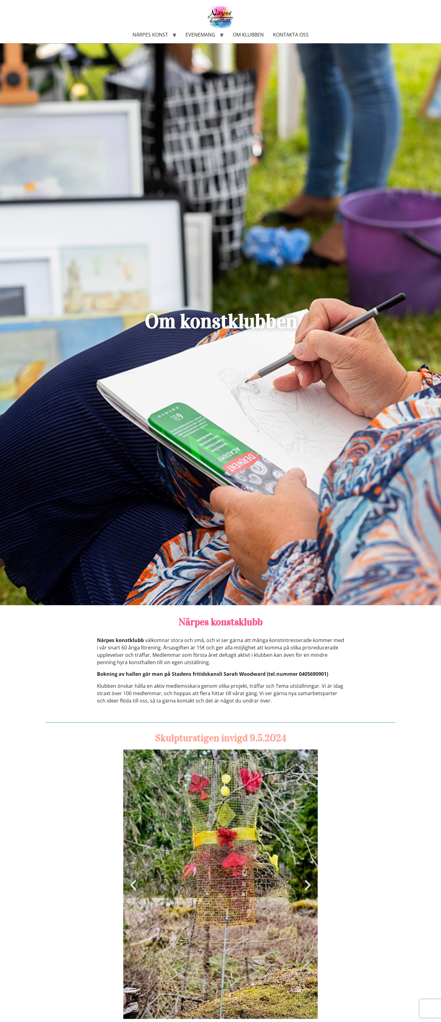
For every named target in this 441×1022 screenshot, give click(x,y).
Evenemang (200, 34)
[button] (133, 885)
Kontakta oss (291, 34)
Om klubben (248, 34)
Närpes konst (150, 34)
